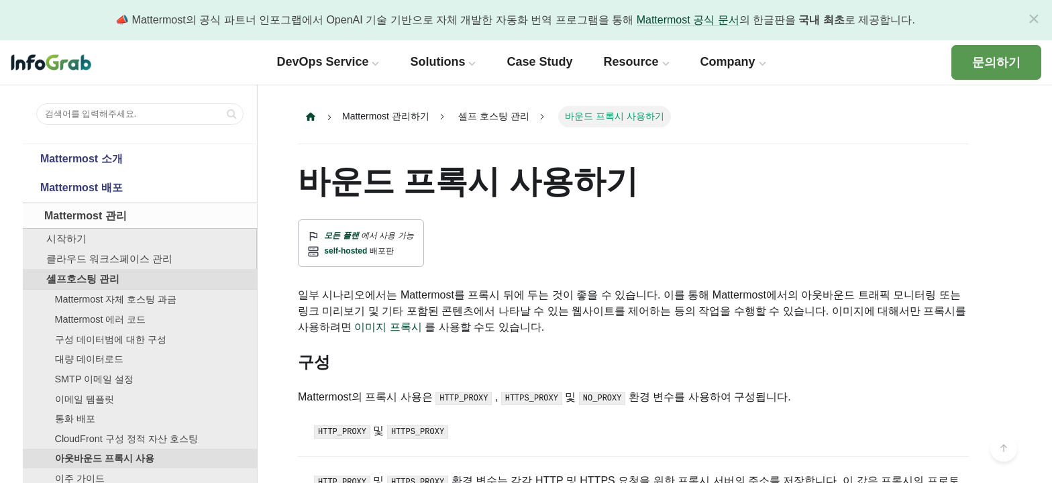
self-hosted (345, 251)
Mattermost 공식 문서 (688, 19)
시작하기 (66, 238)
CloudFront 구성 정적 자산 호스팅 (126, 438)
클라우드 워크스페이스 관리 (109, 259)
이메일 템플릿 (84, 399)
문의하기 (996, 62)
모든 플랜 (341, 235)
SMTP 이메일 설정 (94, 379)
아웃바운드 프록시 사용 (104, 458)
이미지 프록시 (387, 327)
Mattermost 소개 (81, 158)
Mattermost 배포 (81, 187)
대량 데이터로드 (89, 359)
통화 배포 (75, 418)
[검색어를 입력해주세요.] (140, 114)
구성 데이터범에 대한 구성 (110, 339)
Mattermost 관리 (85, 215)
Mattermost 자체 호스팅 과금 (116, 299)
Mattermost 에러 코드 (100, 319)
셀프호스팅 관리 (82, 279)
